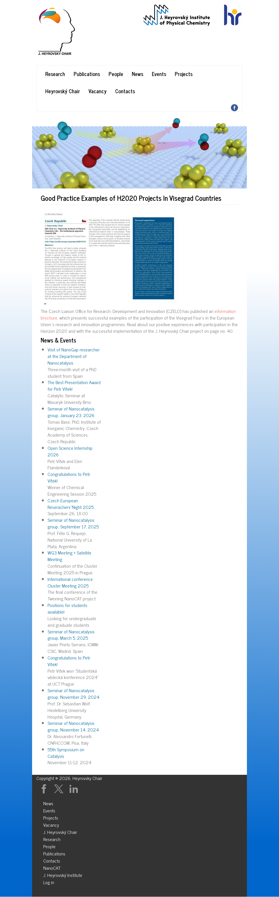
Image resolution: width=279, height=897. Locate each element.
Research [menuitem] (51, 838)
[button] (139, 259)
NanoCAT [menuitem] (51, 867)
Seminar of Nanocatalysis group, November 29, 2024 (73, 693)
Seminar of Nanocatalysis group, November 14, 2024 (73, 726)
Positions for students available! (67, 608)
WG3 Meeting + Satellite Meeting (69, 556)
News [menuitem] (48, 802)
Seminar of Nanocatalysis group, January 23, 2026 (71, 412)
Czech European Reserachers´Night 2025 (71, 504)
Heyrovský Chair (62, 91)
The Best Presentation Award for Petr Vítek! (74, 385)
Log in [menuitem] (48, 881)
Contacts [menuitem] (51, 860)
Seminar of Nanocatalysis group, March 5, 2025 (71, 635)
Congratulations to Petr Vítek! (69, 477)
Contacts (125, 91)
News (137, 73)
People (116, 73)
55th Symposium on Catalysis (66, 753)
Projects (183, 73)
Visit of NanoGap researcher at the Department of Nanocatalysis (74, 356)
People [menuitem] (49, 845)
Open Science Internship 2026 (70, 451)
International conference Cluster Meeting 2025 (70, 582)
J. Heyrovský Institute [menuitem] (62, 874)
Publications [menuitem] (54, 853)
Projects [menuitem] (50, 817)
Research (55, 73)
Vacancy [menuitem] (51, 824)
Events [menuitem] (49, 810)
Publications (87, 73)
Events (159, 73)
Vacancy (98, 91)
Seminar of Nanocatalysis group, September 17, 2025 (73, 523)
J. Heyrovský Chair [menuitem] (60, 831)
